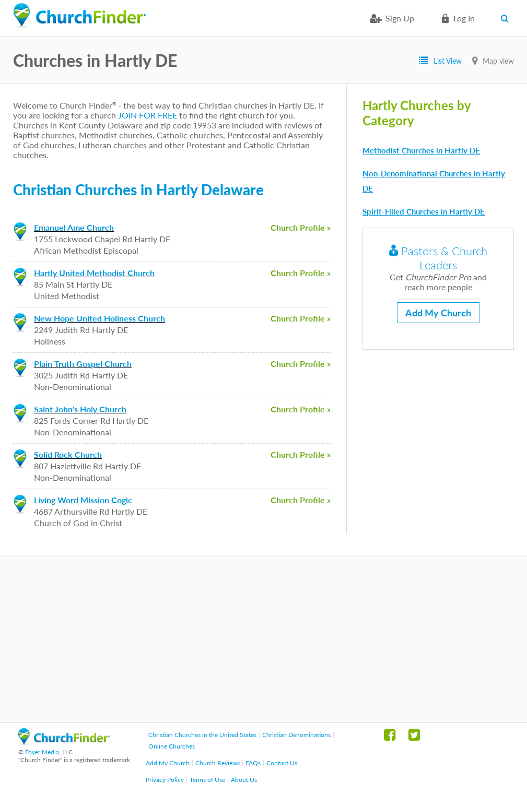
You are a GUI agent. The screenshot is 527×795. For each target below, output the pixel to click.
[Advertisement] (263, 639)
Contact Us (281, 763)
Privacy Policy (165, 780)
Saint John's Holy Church (80, 409)
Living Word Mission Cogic (83, 500)
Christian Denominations (296, 735)
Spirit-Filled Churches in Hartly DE (423, 211)
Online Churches (171, 746)
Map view (498, 60)
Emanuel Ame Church (74, 227)
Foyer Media (42, 752)
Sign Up (399, 18)
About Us (244, 780)
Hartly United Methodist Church (94, 273)
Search (507, 18)
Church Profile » (301, 227)
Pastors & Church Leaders (438, 258)
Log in (464, 18)
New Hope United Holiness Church (99, 318)
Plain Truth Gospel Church (83, 364)
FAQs (253, 763)
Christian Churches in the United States (202, 735)
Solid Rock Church (68, 454)
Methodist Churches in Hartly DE (421, 150)
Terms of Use (207, 780)
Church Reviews (217, 763)
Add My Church (438, 312)
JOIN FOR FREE (147, 115)
